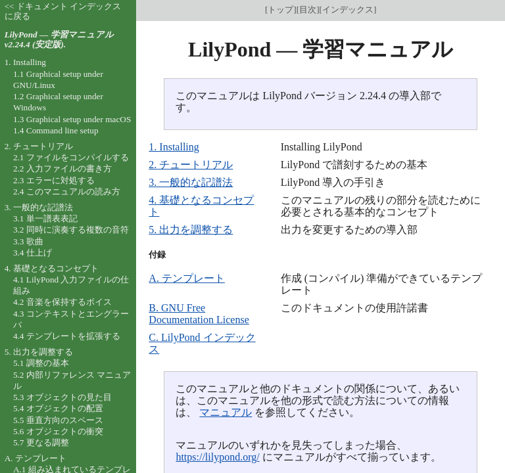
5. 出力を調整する (191, 229)
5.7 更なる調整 (41, 442)
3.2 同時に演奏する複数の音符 (71, 230)
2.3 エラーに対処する (54, 180)
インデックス (347, 9)
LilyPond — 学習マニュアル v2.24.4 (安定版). (59, 39)
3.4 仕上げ (32, 253)
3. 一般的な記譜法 (191, 182)
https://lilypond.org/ (217, 456)
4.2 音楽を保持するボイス (62, 302)
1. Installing (174, 146)
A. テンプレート (187, 278)
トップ (280, 9)
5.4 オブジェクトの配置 (58, 408)
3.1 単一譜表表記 (45, 218)
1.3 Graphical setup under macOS (72, 119)
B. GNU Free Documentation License (199, 313)
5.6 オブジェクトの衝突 (58, 431)
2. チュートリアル (191, 164)
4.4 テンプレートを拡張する (66, 336)
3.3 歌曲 (28, 241)
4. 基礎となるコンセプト (52, 268)
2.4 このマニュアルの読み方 (66, 191)
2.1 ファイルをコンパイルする (71, 157)
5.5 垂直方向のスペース (58, 420)
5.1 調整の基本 (41, 363)
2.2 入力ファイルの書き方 (62, 168)
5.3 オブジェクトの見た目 (62, 397)
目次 (307, 9)
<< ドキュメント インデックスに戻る (63, 11)
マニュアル (225, 412)
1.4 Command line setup (56, 130)
